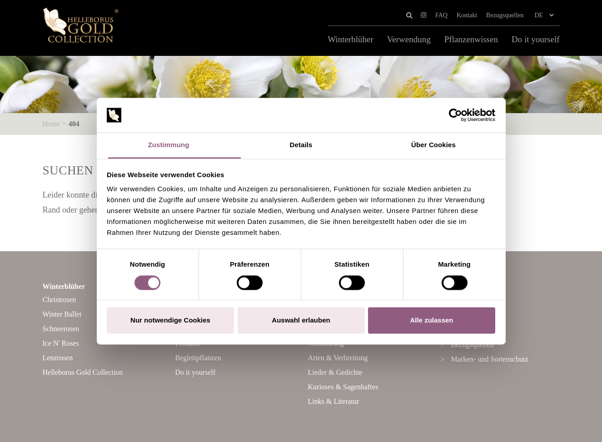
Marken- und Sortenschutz (489, 359)
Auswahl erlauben (301, 320)
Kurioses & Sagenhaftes (343, 387)
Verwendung (409, 39)
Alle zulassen (431, 320)
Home (51, 124)
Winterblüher (350, 39)
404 (74, 124)
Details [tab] (301, 145)
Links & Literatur (333, 401)
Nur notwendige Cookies (170, 320)
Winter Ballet (62, 314)
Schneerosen (61, 329)
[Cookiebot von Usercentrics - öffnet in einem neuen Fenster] (455, 115)
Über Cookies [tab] (433, 145)
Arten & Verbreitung (338, 358)
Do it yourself (536, 39)
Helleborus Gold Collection (83, 372)
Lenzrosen (58, 358)
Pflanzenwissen (471, 39)
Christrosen (59, 299)
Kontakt (467, 15)
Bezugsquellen (504, 15)
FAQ (441, 15)
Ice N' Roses (61, 343)
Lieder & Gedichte (335, 372)
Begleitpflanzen (198, 358)
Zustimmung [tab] (168, 145)
